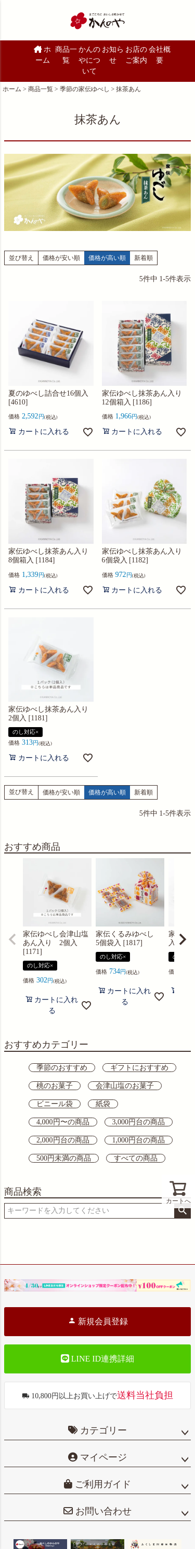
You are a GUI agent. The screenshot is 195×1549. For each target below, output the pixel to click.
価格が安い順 (61, 258)
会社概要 (160, 55)
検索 (182, 1211)
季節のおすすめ (61, 1068)
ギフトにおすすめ (139, 1068)
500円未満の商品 (63, 1158)
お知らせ (113, 55)
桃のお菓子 (54, 1086)
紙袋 (103, 1104)
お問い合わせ (102, 1511)
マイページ (102, 1457)
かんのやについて (89, 60)
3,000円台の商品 (138, 1122)
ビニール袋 (54, 1104)
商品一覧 (66, 55)
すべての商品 (136, 1158)
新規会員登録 (98, 1321)
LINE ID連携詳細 (97, 1358)
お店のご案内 (136, 55)
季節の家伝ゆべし (85, 89)
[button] (12, 939)
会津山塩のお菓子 (125, 1086)
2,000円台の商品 (62, 1140)
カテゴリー (103, 1430)
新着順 (143, 258)
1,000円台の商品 (138, 1140)
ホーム (42, 55)
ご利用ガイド (101, 1484)
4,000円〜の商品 (62, 1122)
